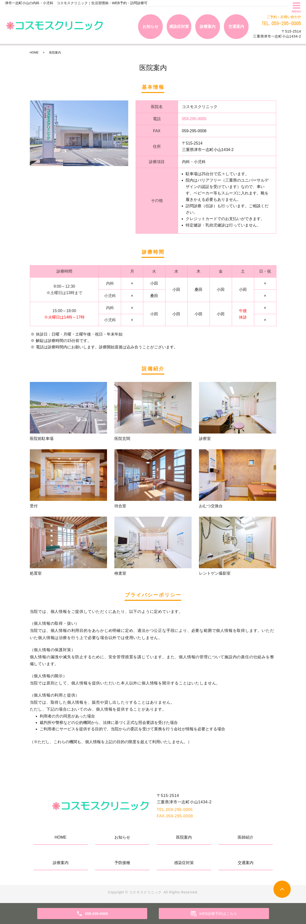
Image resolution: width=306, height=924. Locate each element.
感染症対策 (179, 26)
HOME (34, 52)
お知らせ (150, 26)
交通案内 (236, 26)
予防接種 (122, 863)
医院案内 (184, 837)
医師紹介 (245, 837)
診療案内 (208, 26)
